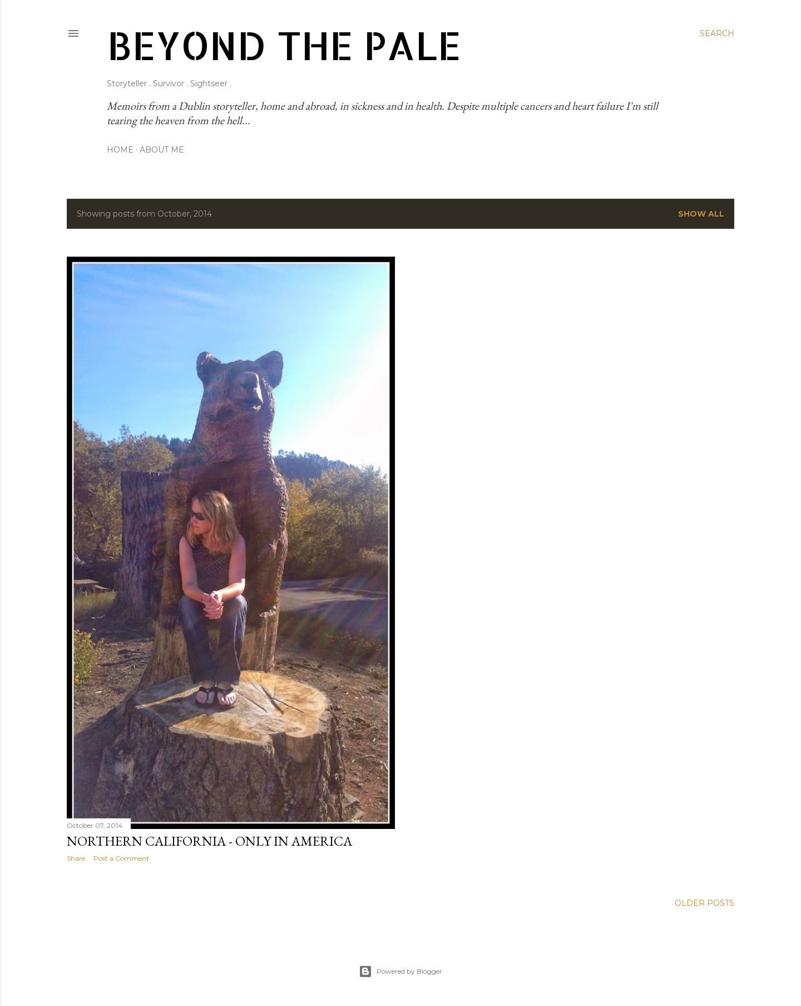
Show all (701, 214)
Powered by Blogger (400, 971)
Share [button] (76, 858)
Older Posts (704, 903)
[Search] (717, 33)
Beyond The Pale (284, 45)
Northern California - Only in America (209, 841)
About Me (162, 150)
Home (120, 150)
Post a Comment (121, 858)
